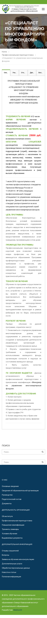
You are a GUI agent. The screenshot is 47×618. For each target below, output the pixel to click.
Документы (7, 504)
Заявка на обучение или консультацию (18, 559)
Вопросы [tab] (41, 73)
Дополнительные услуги (12, 564)
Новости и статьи (9, 572)
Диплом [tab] (33, 73)
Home (4, 52)
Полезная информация (11, 577)
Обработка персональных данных (16, 568)
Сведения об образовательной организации (20, 491)
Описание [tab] (7, 73)
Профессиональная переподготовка (18, 55)
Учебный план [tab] (15, 73)
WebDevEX (17, 610)
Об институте (7, 516)
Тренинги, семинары (10, 529)
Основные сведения (10, 486)
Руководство (7, 495)
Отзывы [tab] (24, 73)
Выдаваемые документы (12, 538)
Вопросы (5, 555)
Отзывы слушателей (10, 551)
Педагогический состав (11, 499)
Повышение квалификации (13, 525)
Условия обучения (9, 534)
